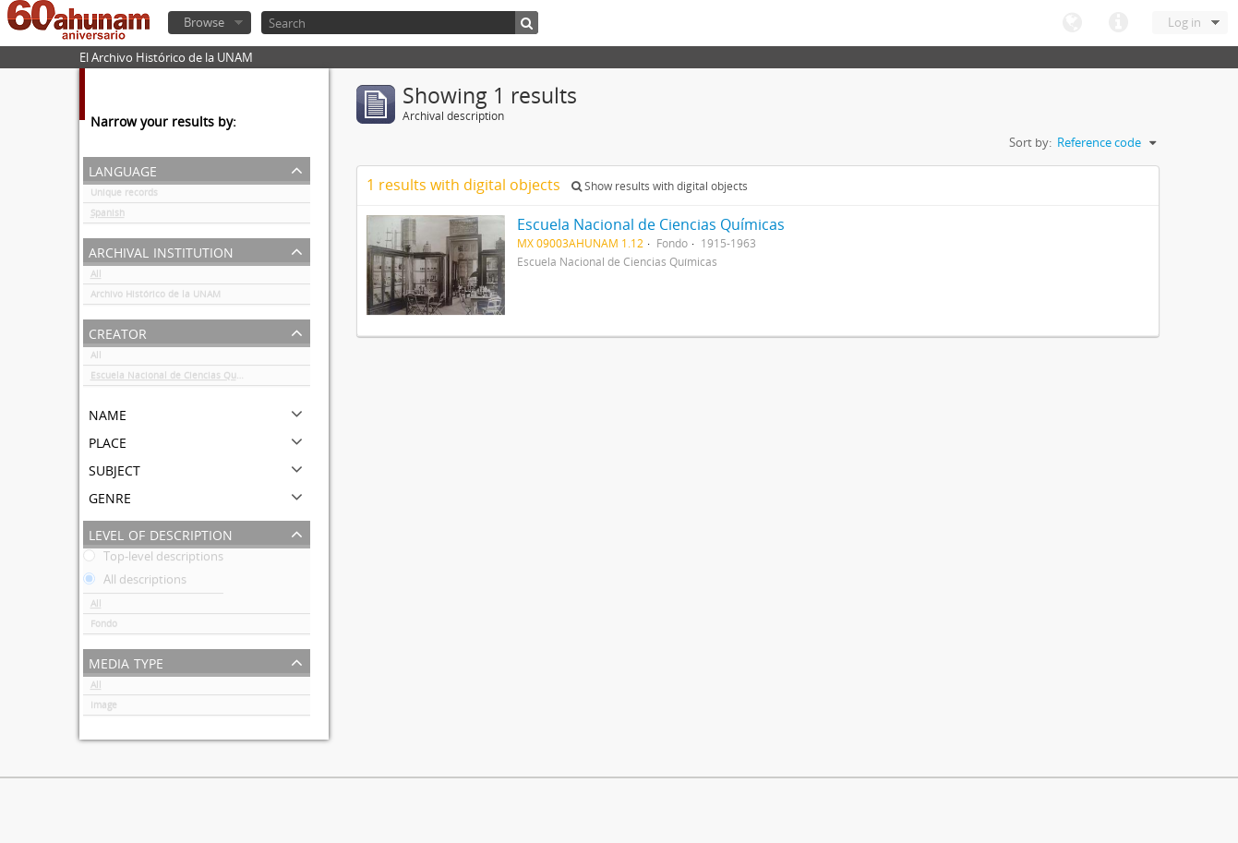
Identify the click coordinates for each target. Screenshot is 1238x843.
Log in (1184, 22)
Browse (204, 22)
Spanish (107, 216)
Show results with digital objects (659, 186)
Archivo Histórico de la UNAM (155, 297)
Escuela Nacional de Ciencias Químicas (177, 378)
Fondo (103, 626)
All (96, 277)
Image (103, 708)
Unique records (124, 195)
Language (1072, 23)
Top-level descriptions (153, 559)
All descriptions (134, 582)
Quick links (1118, 23)
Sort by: (1030, 142)
